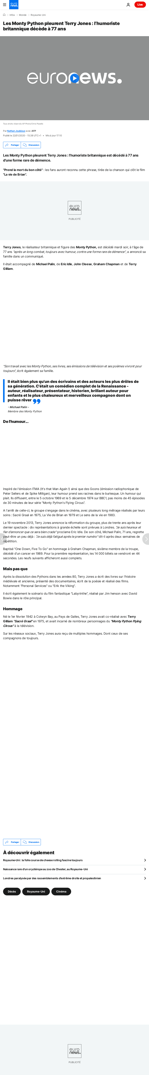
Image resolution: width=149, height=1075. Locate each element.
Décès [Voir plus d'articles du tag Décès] (12, 891)
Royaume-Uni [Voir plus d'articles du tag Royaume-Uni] (36, 891)
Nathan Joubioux (16, 130)
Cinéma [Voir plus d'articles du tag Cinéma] (61, 891)
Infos (12, 15)
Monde (22, 15)
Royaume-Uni (38, 15)
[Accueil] (4, 14)
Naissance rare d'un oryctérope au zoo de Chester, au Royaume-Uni (45, 869)
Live (140, 4)
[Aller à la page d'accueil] (13, 4)
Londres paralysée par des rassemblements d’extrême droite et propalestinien (52, 878)
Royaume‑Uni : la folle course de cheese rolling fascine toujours (43, 860)
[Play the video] (74, 78)
